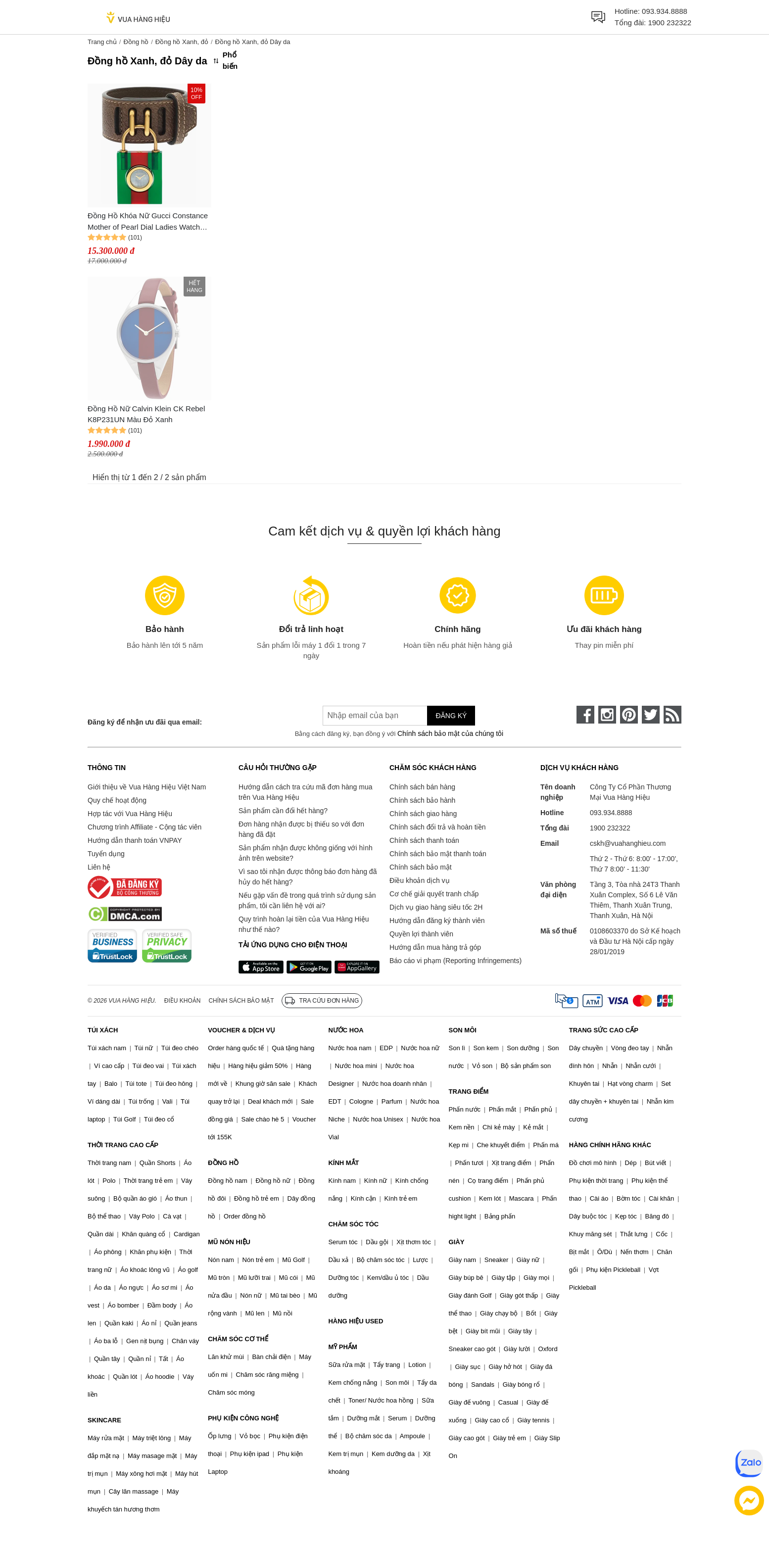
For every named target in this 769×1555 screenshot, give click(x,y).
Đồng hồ (135, 42)
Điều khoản (182, 1000)
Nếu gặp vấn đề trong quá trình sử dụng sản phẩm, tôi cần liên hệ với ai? (307, 900)
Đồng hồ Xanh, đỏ (181, 42)
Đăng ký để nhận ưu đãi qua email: (145, 722)
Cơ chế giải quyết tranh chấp (434, 894)
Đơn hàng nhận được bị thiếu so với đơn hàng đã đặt (301, 829)
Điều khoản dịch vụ (419, 880)
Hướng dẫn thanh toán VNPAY (135, 840)
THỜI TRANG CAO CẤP (123, 1145)
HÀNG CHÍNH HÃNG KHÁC (610, 1145)
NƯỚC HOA (345, 1030)
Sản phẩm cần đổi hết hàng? (283, 811)
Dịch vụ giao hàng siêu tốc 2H (435, 907)
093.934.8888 (664, 11)
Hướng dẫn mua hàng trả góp (435, 947)
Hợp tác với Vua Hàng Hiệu (130, 814)
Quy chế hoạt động (117, 800)
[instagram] (607, 715)
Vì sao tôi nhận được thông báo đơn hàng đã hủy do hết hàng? (308, 877)
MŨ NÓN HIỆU (229, 1242)
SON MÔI (463, 1030)
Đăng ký (451, 716)
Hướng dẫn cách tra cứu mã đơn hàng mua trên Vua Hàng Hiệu (305, 792)
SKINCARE (104, 1420)
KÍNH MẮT (343, 1162)
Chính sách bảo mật (420, 867)
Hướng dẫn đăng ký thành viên (437, 920)
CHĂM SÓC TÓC (353, 1224)
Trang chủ (102, 42)
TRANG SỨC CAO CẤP (603, 1030)
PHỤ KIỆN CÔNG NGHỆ (243, 1418)
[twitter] (651, 715)
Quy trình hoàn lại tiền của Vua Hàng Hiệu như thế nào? (304, 924)
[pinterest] (629, 715)
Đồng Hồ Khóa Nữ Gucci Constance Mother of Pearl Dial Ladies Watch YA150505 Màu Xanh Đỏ (148, 222)
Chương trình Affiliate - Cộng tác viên (144, 827)
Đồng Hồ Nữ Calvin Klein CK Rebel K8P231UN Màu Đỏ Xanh (146, 414)
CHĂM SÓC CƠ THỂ (238, 1339)
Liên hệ (99, 867)
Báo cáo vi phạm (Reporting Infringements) (455, 961)
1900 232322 (669, 22)
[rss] (672, 715)
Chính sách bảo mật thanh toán (437, 854)
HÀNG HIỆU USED (355, 1321)
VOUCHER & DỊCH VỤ (241, 1030)
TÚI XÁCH (103, 1030)
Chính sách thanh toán (424, 840)
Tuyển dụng (106, 854)
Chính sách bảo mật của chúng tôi (450, 733)
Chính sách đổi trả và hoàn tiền (437, 827)
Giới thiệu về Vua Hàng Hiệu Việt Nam (147, 787)
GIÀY (457, 1242)
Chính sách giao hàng (423, 814)
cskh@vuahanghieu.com (628, 843)
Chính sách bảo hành (422, 800)
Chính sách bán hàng (422, 787)
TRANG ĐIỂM (469, 1091)
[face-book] (585, 715)
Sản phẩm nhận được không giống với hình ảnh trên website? (306, 853)
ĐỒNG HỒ (223, 1162)
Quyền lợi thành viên (421, 934)
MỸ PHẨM (342, 1347)
